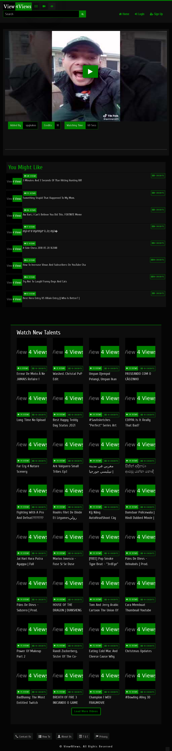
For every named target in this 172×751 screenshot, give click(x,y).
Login (139, 14)
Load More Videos (86, 711)
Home (124, 14)
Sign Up (156, 14)
